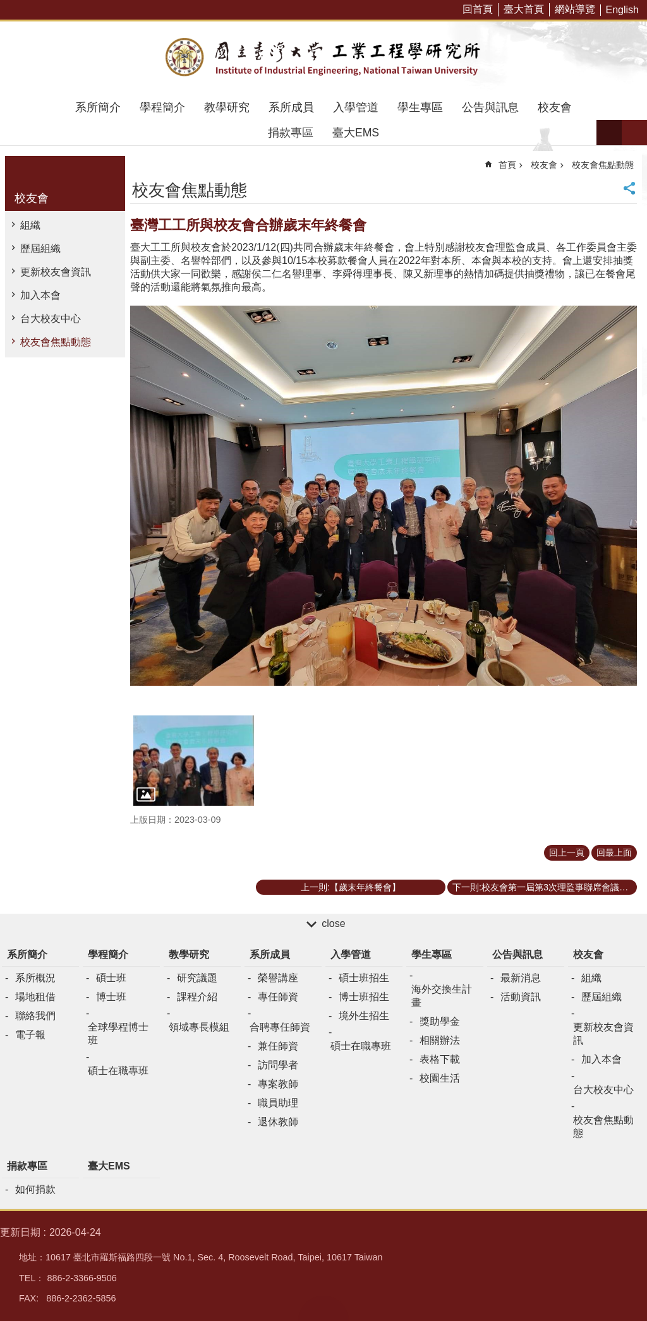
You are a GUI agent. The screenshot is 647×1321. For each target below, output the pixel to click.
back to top (323, 1308)
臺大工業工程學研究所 (323, 58)
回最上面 (614, 852)
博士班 (111, 996)
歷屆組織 (40, 248)
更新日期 (20, 1232)
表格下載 (440, 1059)
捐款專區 (290, 132)
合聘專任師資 (280, 1027)
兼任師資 (278, 1046)
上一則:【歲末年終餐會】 (351, 887)
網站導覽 (575, 9)
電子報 (30, 1034)
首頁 (507, 165)
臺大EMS (355, 132)
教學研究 (227, 107)
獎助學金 (440, 1021)
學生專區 (420, 107)
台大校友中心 (50, 318)
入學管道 (355, 107)
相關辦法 (440, 1040)
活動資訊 (520, 996)
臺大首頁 (524, 9)
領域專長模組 (199, 1027)
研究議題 (197, 977)
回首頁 (478, 9)
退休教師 (278, 1121)
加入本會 (40, 295)
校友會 (555, 107)
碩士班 (111, 977)
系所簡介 (98, 107)
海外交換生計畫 (441, 996)
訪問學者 (278, 1065)
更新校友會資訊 (55, 271)
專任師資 (278, 996)
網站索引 (634, 132)
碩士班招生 (364, 977)
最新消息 (520, 977)
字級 (609, 132)
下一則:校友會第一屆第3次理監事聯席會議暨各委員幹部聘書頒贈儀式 (544, 887)
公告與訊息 (490, 107)
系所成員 (291, 107)
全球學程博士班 (118, 1034)
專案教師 (278, 1084)
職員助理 (278, 1102)
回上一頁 (566, 852)
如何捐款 (35, 1189)
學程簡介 (162, 107)
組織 (30, 225)
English (622, 9)
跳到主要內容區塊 (6, 6)
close (333, 923)
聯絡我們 (35, 1015)
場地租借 (35, 996)
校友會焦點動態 (55, 342)
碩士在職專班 (118, 1070)
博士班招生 (364, 996)
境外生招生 (364, 1015)
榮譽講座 (278, 977)
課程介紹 (197, 996)
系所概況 (35, 977)
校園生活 (440, 1078)
